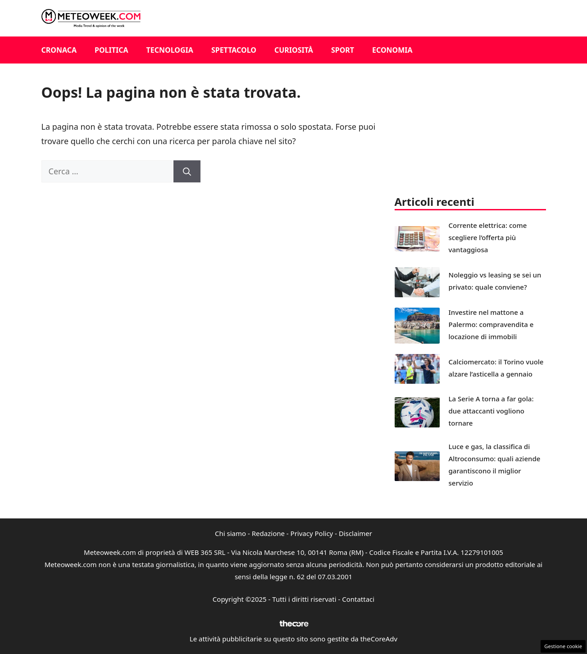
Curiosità (293, 50)
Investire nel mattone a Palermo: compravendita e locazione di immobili (491, 324)
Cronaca (59, 50)
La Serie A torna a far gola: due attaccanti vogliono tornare (491, 410)
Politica (111, 50)
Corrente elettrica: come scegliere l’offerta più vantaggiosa (488, 237)
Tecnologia (169, 50)
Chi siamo (230, 533)
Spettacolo (233, 50)
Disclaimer (355, 533)
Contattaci (358, 599)
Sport (342, 50)
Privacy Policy (312, 533)
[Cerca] (186, 171)
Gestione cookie (563, 646)
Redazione (268, 533)
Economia (392, 50)
